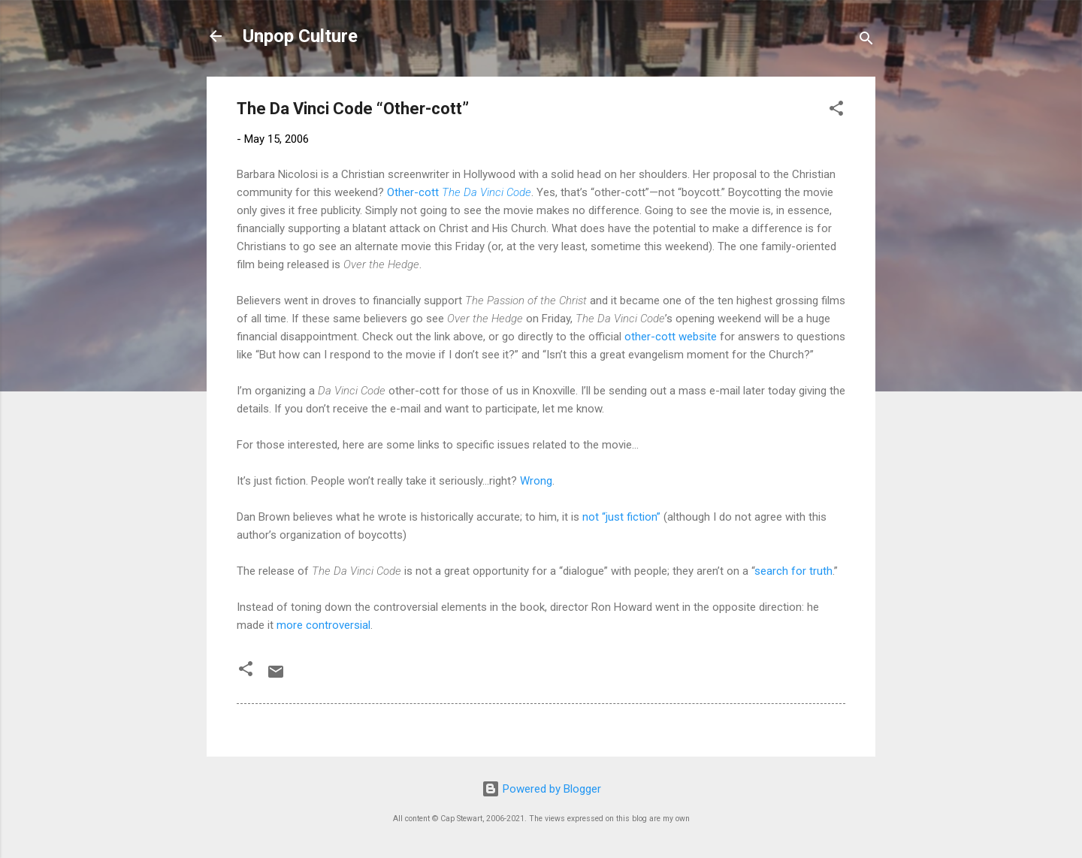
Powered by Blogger (541, 789)
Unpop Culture (300, 36)
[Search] (866, 41)
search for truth (793, 571)
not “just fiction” (621, 517)
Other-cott (459, 192)
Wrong (536, 481)
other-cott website (670, 336)
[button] (836, 110)
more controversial (323, 625)
